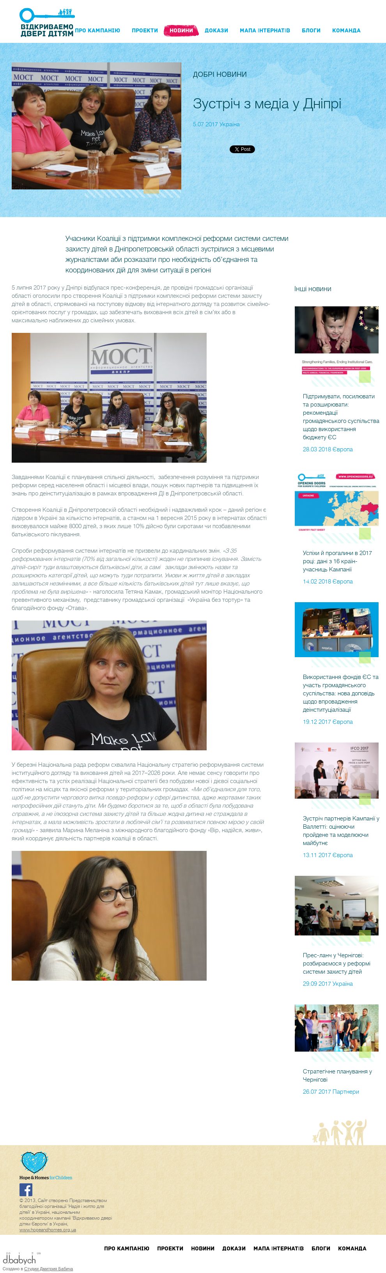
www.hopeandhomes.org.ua (47, 1229)
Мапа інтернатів (265, 30)
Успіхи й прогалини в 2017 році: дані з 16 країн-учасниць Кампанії (337, 561)
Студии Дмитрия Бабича (48, 1268)
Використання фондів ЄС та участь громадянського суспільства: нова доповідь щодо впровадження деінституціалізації (341, 693)
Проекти (145, 30)
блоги (311, 30)
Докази (216, 30)
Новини (181, 30)
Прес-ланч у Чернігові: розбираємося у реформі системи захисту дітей (336, 963)
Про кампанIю (97, 30)
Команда (346, 30)
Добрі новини (220, 74)
